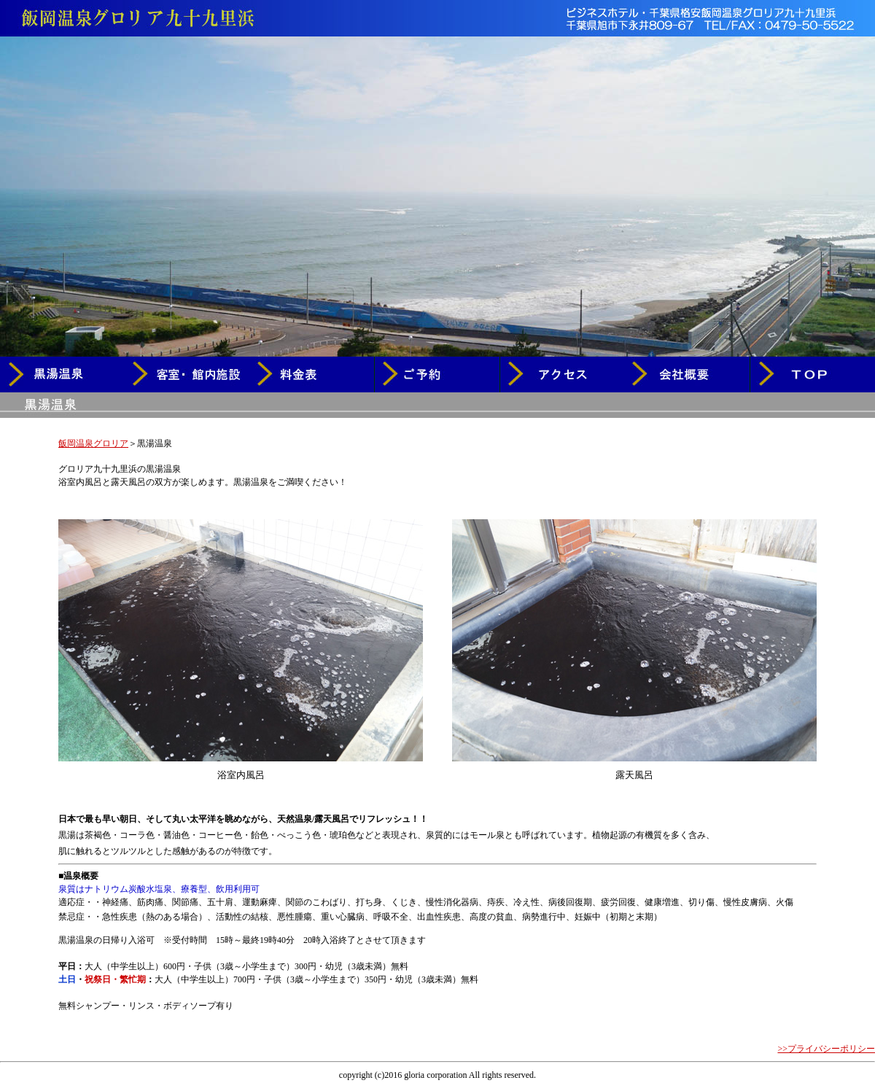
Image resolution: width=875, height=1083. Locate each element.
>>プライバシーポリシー (826, 1049)
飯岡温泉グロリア (93, 443)
